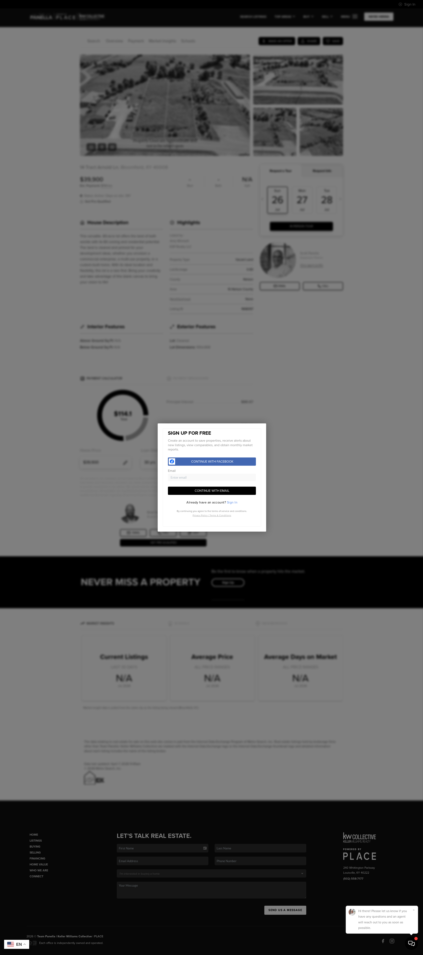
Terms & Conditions (220, 515)
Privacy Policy (200, 515)
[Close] (413, 910)
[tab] (212, 502)
